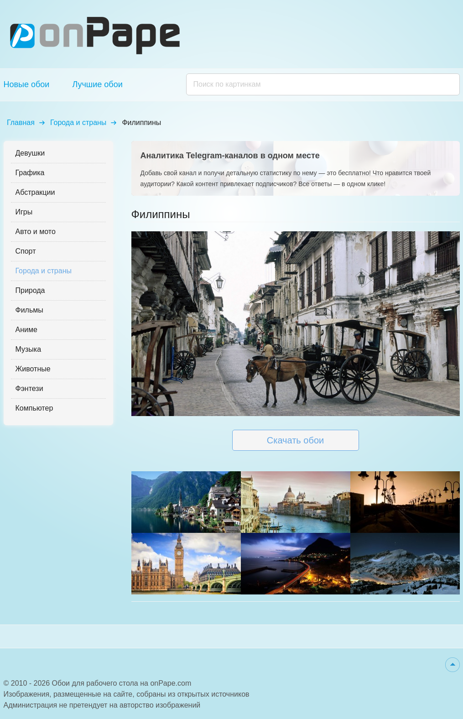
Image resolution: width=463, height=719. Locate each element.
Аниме (26, 329)
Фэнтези (29, 388)
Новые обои (27, 84)
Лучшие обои (97, 84)
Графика (30, 173)
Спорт (26, 251)
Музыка (29, 349)
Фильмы (29, 310)
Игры (24, 212)
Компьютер (34, 408)
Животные (33, 369)
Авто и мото (36, 231)
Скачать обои (295, 440)
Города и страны (78, 122)
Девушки (30, 153)
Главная (21, 122)
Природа (30, 290)
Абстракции (35, 192)
